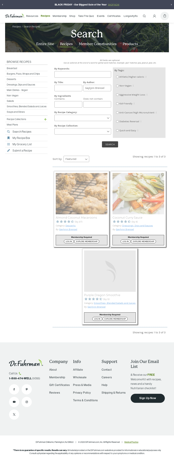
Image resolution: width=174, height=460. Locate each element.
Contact (105, 369)
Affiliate (76, 369)
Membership (60, 16)
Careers (105, 377)
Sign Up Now (147, 398)
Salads (10, 101)
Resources (32, 16)
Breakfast (12, 68)
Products (130, 44)
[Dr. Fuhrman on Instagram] (27, 402)
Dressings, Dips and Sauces (21, 84)
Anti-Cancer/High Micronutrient (136, 112)
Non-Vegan (12, 95)
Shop (72, 16)
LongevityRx (131, 16)
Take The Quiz (86, 16)
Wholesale (78, 377)
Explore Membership (86, 241)
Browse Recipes (19, 61)
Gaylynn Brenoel (68, 229)
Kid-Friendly (125, 103)
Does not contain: (93, 98)
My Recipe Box (17, 137)
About (52, 369)
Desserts (11, 79)
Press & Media (81, 385)
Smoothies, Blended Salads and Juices (27, 106)
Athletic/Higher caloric (131, 76)
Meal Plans (12, 124)
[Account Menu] (154, 16)
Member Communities (98, 44)
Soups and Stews (16, 111)
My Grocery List (18, 144)
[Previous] (2, 4)
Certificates (114, 16)
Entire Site (45, 44)
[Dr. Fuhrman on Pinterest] (27, 389)
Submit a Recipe (18, 150)
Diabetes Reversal (129, 121)
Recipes (45, 15)
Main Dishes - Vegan (17, 90)
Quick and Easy (127, 130)
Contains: (62, 97)
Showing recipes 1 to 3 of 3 (149, 156)
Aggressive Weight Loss (132, 94)
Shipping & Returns (112, 392)
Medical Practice (131, 442)
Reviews (53, 392)
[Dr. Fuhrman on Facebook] (14, 389)
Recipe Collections (16, 119)
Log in (69, 241)
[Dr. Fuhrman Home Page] (14, 16)
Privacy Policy (80, 392)
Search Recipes (18, 131)
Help (103, 385)
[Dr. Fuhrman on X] (14, 414)
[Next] (171, 4)
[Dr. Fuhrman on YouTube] (14, 402)
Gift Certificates (58, 385)
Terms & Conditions (84, 400)
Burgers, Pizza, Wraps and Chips (23, 73)
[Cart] (164, 16)
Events (101, 16)
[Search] (144, 16)
